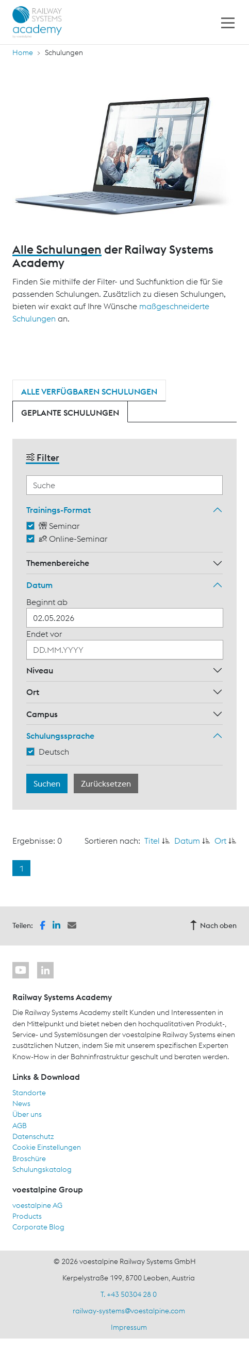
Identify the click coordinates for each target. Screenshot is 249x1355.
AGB (19, 1125)
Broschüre (29, 1158)
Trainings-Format (58, 510)
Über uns (27, 1114)
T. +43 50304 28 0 (129, 1294)
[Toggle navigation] (228, 22)
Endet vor (44, 634)
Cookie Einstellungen (46, 1147)
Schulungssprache (60, 735)
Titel (152, 840)
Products (27, 1216)
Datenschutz (33, 1136)
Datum (39, 585)
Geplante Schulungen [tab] (70, 412)
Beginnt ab (47, 602)
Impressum (129, 1327)
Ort (32, 692)
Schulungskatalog (42, 1169)
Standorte (29, 1092)
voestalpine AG (37, 1205)
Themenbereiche (57, 563)
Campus (42, 714)
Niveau (39, 670)
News (21, 1103)
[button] (42, 924)
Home (22, 52)
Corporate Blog (38, 1227)
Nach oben (213, 925)
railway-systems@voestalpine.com (129, 1310)
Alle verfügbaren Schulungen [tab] (89, 391)
